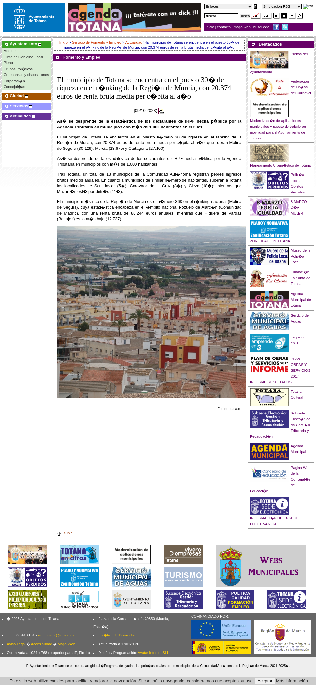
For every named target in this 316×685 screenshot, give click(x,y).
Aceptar (264, 681)
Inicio (64, 42)
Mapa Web (66, 644)
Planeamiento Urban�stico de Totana (280, 165)
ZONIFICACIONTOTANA (270, 241)
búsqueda (261, 27)
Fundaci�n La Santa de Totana (300, 278)
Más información (292, 681)
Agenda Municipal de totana (301, 299)
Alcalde (10, 51)
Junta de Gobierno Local (23, 57)
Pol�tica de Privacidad (116, 635)
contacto (224, 27)
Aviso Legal (16, 644)
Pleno (8, 63)
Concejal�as (14, 87)
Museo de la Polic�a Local (300, 256)
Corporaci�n (14, 81)
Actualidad (133, 42)
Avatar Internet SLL (153, 653)
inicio (210, 27)
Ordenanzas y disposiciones (26, 75)
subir (64, 533)
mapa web (243, 27)
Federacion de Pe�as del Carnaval (301, 87)
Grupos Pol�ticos (18, 69)
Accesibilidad (41, 644)
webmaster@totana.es (56, 635)
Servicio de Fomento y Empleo (96, 42)
